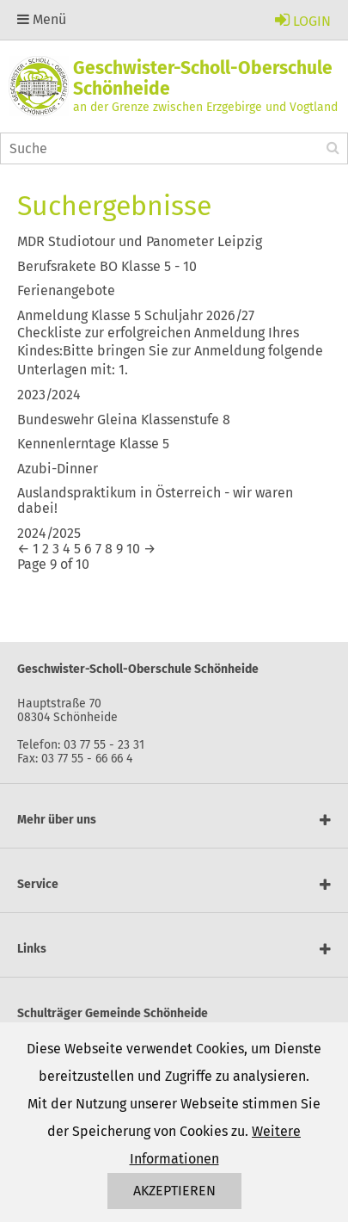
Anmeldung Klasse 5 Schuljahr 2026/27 (135, 315)
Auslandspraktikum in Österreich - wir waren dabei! (155, 500)
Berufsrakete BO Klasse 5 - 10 (107, 266)
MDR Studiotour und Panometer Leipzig (139, 241)
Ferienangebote (66, 290)
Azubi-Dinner (57, 468)
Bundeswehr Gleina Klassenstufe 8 (123, 419)
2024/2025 (49, 533)
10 (133, 548)
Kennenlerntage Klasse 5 (93, 443)
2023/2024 (49, 394)
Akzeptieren (174, 1190)
